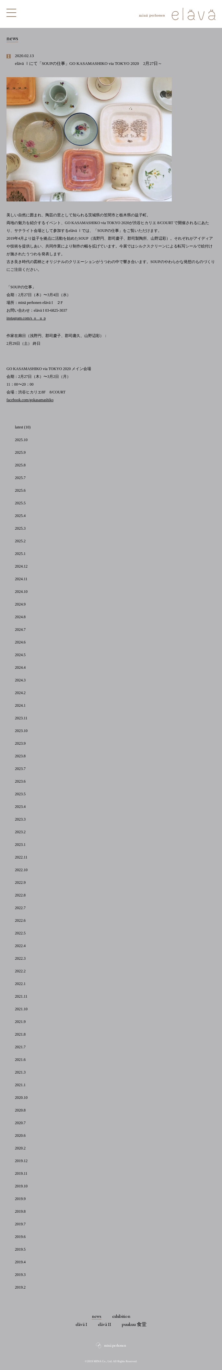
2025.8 (20, 465)
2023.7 (20, 768)
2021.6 (20, 1059)
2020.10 (21, 1097)
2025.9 (20, 452)
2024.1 (20, 705)
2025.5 (20, 503)
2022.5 (20, 933)
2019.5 (20, 1249)
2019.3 (20, 1274)
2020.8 (20, 1110)
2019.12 (21, 1161)
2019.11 (21, 1173)
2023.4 (20, 806)
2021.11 (21, 996)
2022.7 (20, 908)
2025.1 (20, 553)
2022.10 (21, 870)
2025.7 (20, 477)
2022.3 (20, 958)
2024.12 (21, 566)
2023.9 (20, 743)
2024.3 (20, 680)
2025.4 (20, 515)
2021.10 (21, 1009)
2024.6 (20, 642)
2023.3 (20, 819)
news (96, 1316)
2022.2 (20, 971)
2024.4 (20, 667)
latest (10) (22, 427)
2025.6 (20, 490)
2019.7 (20, 1224)
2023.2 (20, 832)
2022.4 (20, 945)
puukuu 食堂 (134, 1324)
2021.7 (20, 1047)
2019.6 (20, 1236)
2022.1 (20, 983)
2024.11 (21, 579)
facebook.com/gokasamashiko (29, 400)
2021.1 (20, 1085)
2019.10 (21, 1186)
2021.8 (20, 1034)
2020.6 (20, 1135)
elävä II (104, 1324)
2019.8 (20, 1211)
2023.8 (20, 756)
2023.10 (21, 730)
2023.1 (20, 844)
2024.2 (20, 693)
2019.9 (20, 1198)
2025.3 (20, 528)
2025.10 (21, 440)
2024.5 (20, 655)
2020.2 (20, 1148)
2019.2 (20, 1287)
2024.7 (20, 629)
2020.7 (20, 1123)
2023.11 (21, 718)
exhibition (121, 1316)
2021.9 (20, 1021)
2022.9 (20, 882)
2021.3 (20, 1072)
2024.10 (21, 591)
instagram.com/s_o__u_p (26, 318)
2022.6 (20, 920)
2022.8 (20, 895)
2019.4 (20, 1262)
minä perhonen (115, 1345)
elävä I (81, 1324)
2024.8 (20, 617)
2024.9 (20, 604)
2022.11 (21, 857)
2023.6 (20, 781)
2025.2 (20, 541)
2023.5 (20, 794)
